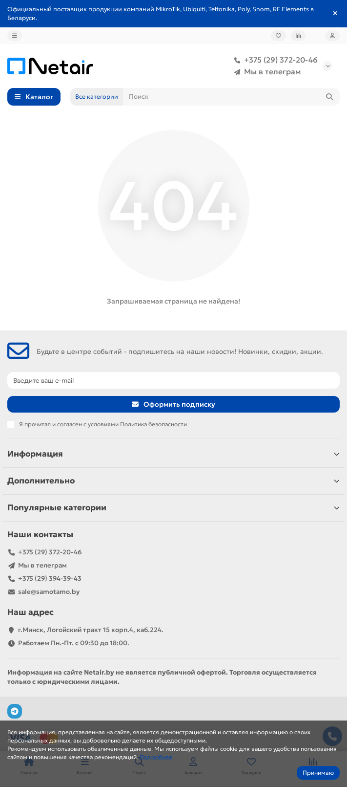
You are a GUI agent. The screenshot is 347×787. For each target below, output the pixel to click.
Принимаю (318, 772)
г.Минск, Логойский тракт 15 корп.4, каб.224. (90, 630)
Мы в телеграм (265, 71)
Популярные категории (173, 508)
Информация (173, 454)
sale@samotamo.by (49, 592)
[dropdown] (14, 35)
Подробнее (156, 757)
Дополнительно (173, 481)
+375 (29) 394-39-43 (50, 578)
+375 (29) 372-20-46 (274, 60)
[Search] (231, 97)
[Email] (173, 380)
